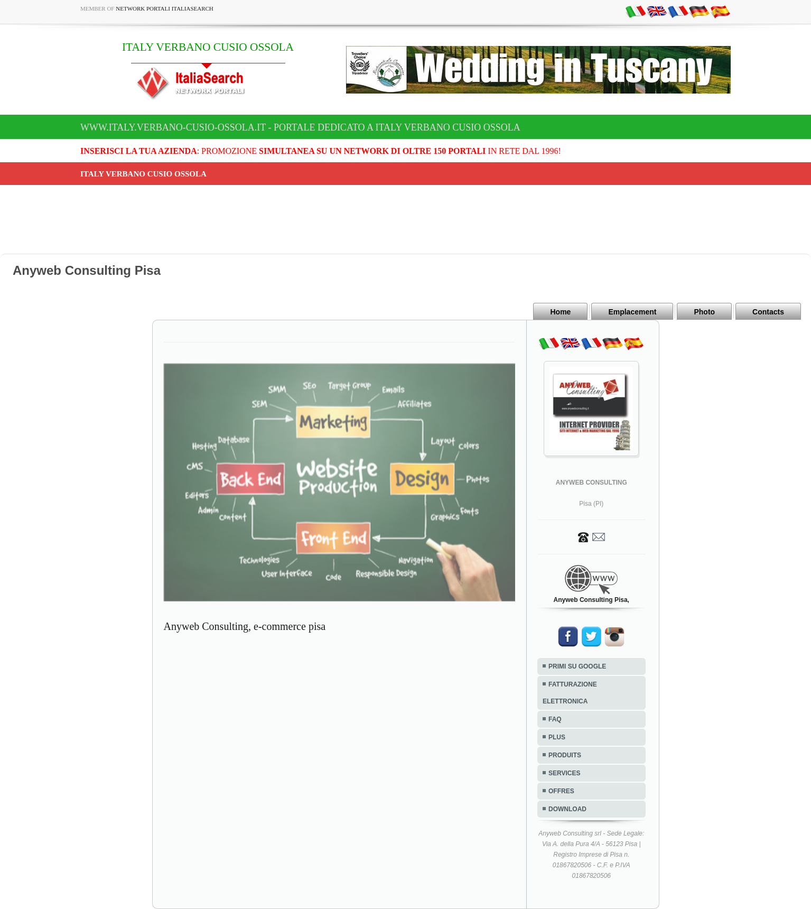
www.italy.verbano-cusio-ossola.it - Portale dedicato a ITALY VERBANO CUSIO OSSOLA (300, 127)
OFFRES (561, 791)
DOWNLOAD (567, 809)
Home (560, 312)
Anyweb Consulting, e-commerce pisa (245, 626)
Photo (704, 312)
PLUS (556, 737)
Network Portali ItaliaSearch (164, 8)
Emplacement (632, 312)
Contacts (768, 312)
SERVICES (564, 773)
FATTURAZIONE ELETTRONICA (570, 693)
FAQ (555, 719)
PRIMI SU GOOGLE (577, 666)
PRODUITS (564, 755)
